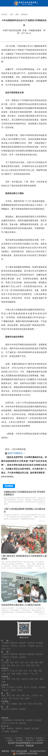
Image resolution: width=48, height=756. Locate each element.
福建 (13, 672)
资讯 (3, 702)
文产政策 (10, 685)
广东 (31, 672)
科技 (22, 697)
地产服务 (35, 727)
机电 (33, 664)
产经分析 (22, 644)
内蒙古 (19, 672)
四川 (8, 672)
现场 (20, 702)
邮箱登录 (30, 740)
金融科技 (10, 727)
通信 (8, 664)
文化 (26, 661)
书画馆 (13, 688)
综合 (37, 664)
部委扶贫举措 (19, 718)
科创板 (4, 697)
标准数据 (13, 707)
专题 (29, 702)
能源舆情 (30, 652)
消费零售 (18, 727)
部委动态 (13, 641)
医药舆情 (39, 652)
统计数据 (39, 641)
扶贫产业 (5, 721)
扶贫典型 (37, 718)
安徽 (35, 669)
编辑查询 (40, 740)
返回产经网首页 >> (16, 453)
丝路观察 (42, 685)
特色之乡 (13, 669)
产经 (8, 702)
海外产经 (39, 644)
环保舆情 (5, 655)
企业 (3, 677)
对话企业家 (37, 702)
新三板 (16, 697)
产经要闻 (5, 641)
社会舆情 (5, 652)
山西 (3, 672)
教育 (17, 661)
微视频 (14, 702)
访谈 (25, 702)
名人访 (26, 685)
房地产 (27, 697)
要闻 (3, 685)
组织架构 (18, 737)
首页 (11, 14)
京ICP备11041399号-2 (37, 750)
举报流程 (30, 745)
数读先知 (5, 707)
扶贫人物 (13, 721)
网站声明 (29, 737)
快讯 (3, 647)
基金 (18, 694)
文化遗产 (5, 688)
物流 (3, 664)
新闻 (17, 14)
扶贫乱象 (22, 721)
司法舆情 (13, 655)
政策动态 (5, 644)
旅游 (12, 661)
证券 (13, 694)
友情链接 (19, 740)
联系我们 (39, 737)
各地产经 (5, 669)
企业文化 (24, 677)
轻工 (18, 664)
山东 (25, 669)
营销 (31, 677)
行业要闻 (5, 661)
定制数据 (22, 707)
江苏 (30, 669)
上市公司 (34, 694)
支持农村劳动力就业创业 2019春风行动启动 (21, 604)
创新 (41, 677)
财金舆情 (22, 652)
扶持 (36, 677)
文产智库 (18, 685)
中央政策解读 (7, 718)
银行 (28, 694)
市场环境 (30, 641)
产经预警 (30, 644)
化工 (23, 664)
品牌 (3, 680)
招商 (20, 669)
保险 (23, 694)
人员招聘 (9, 740)
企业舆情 (22, 655)
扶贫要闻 (29, 718)
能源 (36, 661)
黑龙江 (25, 672)
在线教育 (27, 727)
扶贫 (8, 647)
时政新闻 (24, 14)
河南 (40, 669)
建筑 (13, 664)
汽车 (10, 697)
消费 (31, 661)
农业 (22, 661)
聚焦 (3, 694)
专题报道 (13, 730)
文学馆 (19, 688)
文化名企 (33, 685)
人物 (13, 677)
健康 (41, 661)
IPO (40, 694)
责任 (18, 677)
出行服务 (5, 730)
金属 (28, 664)
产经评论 (13, 644)
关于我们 (8, 737)
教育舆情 (13, 652)
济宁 (36, 672)
